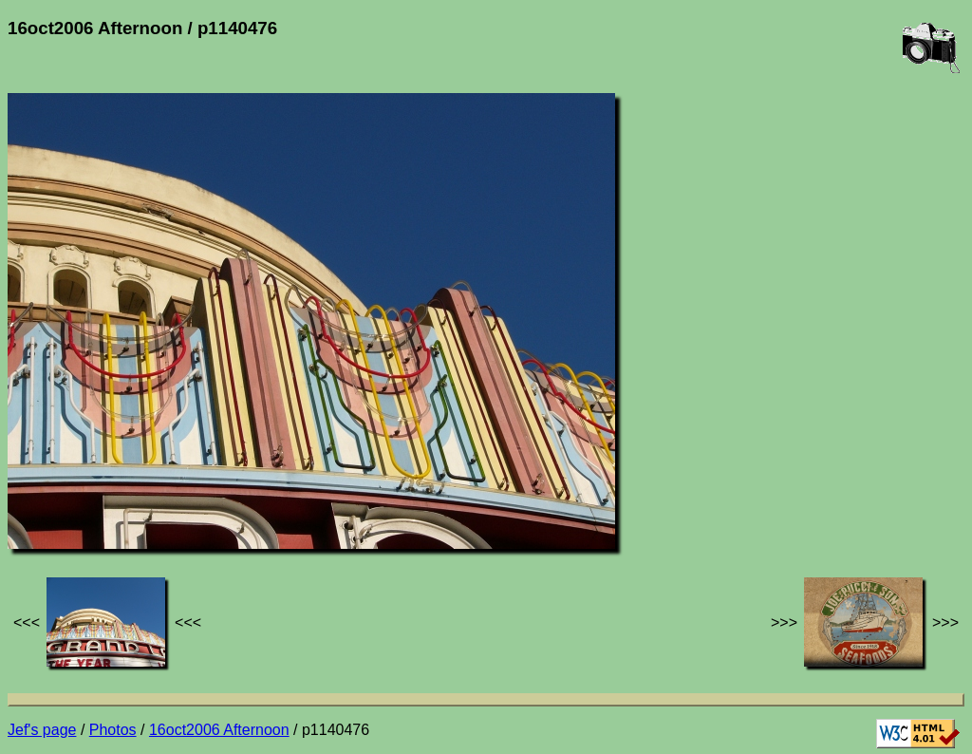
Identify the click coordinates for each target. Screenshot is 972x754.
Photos (113, 730)
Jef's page (42, 730)
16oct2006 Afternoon (219, 730)
